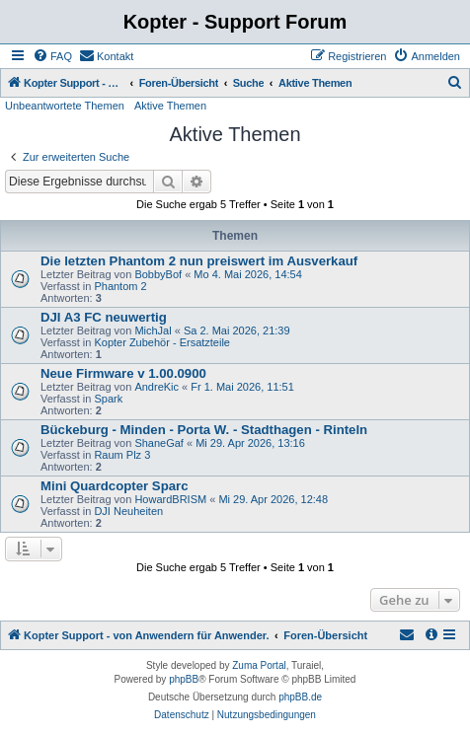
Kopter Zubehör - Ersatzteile (162, 342)
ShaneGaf (159, 443)
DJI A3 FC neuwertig (103, 317)
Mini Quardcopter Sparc (114, 485)
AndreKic (156, 387)
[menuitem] (52, 56)
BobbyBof (158, 274)
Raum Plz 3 (122, 455)
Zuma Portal (258, 665)
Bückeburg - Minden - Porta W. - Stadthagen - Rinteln (203, 429)
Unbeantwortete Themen (64, 105)
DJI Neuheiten (128, 511)
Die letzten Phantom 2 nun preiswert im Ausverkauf (198, 261)
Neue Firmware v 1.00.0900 (123, 373)
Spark (108, 398)
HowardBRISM (170, 499)
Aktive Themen (170, 105)
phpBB (183, 679)
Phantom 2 (120, 286)
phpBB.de (300, 697)
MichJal (152, 330)
